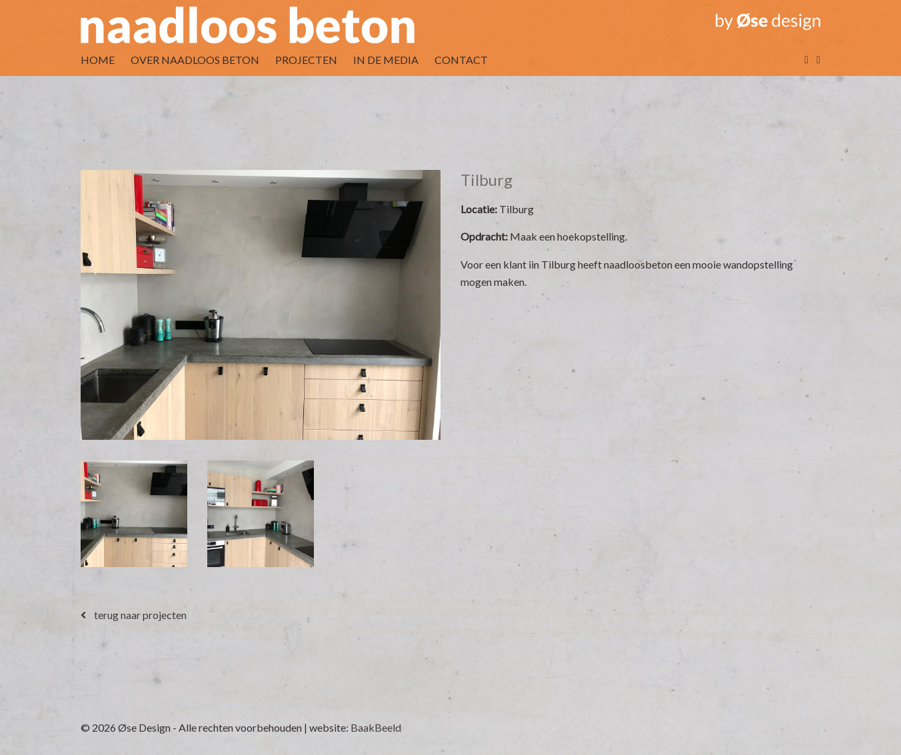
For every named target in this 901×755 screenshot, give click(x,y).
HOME (98, 59)
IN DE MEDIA (386, 59)
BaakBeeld (376, 727)
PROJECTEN (306, 59)
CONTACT (461, 59)
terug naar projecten (134, 614)
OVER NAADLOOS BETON (195, 59)
